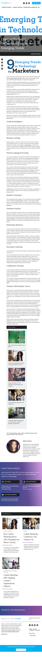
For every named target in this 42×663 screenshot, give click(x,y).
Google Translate (19, 200)
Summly (32, 170)
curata (19, 433)
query (8, 232)
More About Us (4, 634)
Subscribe (36, 2)
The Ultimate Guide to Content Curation (9, 498)
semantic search (19, 434)
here (15, 476)
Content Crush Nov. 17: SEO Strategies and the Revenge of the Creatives (15, 385)
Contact (30, 628)
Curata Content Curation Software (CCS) (9, 630)
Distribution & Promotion (30, 7)
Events (25, 531)
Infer (22, 145)
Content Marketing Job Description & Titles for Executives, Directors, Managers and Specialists (16, 422)
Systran (25, 200)
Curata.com (37, 630)
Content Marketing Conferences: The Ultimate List (31, 537)
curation (22, 433)
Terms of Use (32, 633)
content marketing (13, 433)
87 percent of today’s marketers (15, 78)
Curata (21, 146)
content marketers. (11, 94)
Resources (32, 630)
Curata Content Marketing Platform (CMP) (10, 631)
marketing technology (29, 433)
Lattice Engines (28, 145)
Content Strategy (7, 7)
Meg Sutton (27, 441)
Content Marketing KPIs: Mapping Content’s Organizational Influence (11, 580)
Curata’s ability (10, 188)
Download (9, 320)
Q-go (21, 180)
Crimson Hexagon (10, 218)
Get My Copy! (21, 649)
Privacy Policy (33, 635)
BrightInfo (34, 259)
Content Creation (17, 7)
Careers (35, 628)
